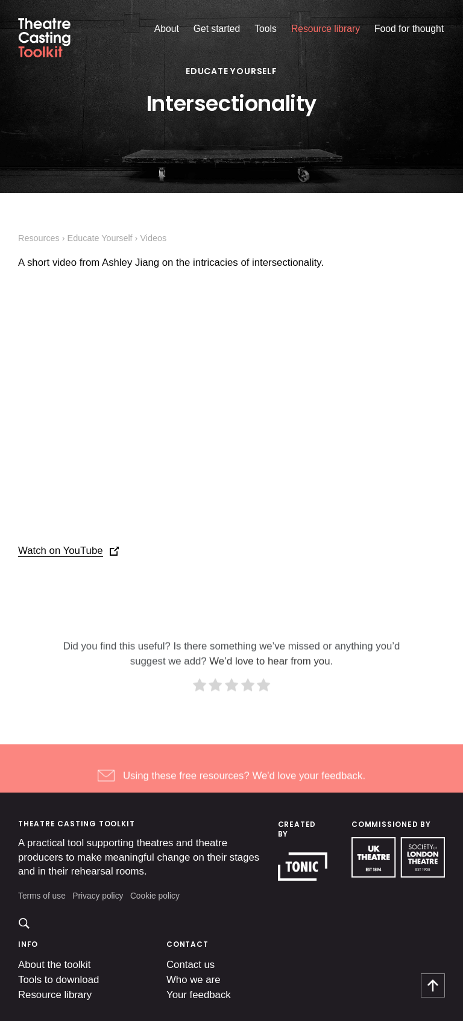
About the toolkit (54, 964)
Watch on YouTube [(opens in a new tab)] (60, 550)
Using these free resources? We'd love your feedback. (244, 788)
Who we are (193, 979)
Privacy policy (97, 895)
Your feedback (198, 995)
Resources (39, 238)
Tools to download (58, 979)
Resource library (325, 29)
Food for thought (409, 29)
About (166, 29)
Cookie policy (155, 895)
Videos (153, 238)
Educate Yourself (231, 71)
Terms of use (42, 895)
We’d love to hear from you (269, 673)
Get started (217, 29)
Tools (265, 29)
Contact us (190, 964)
